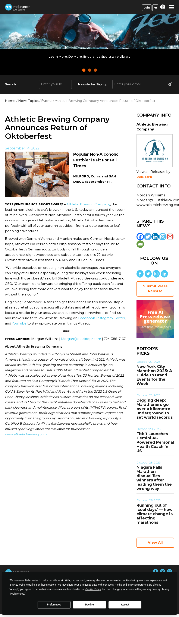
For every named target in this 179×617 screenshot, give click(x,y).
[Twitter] (147, 236)
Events (46, 101)
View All (155, 543)
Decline (89, 604)
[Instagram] (162, 236)
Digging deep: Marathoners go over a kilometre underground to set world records (154, 409)
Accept (125, 604)
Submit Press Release (155, 288)
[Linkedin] (155, 236)
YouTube (19, 323)
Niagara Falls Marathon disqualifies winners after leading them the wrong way (154, 478)
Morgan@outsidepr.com (81, 339)
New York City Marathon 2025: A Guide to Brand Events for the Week (154, 375)
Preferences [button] (17, 593)
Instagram (104, 318)
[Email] (140, 244)
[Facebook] (140, 236)
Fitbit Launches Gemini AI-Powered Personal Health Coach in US (155, 442)
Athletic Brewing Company (88, 204)
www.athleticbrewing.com (26, 434)
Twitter (119, 318)
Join (147, 7)
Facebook (86, 318)
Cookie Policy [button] (93, 589)
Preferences (54, 604)
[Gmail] (170, 236)
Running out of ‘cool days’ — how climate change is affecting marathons (154, 514)
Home (10, 101)
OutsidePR (144, 176)
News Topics (28, 101)
